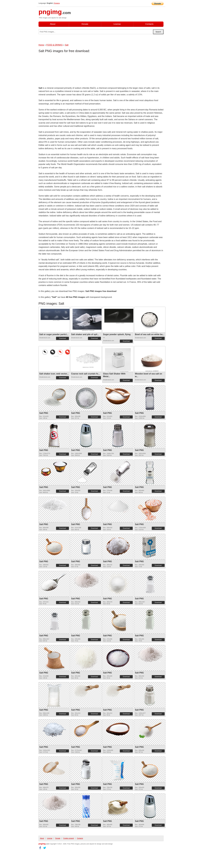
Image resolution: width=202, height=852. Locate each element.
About (52, 24)
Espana (57, 3)
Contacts (149, 24)
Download (62, 338)
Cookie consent (68, 838)
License (117, 24)
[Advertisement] (59, 70)
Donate (85, 24)
